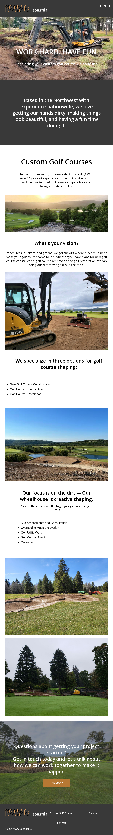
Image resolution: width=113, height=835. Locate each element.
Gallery (93, 813)
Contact (61, 823)
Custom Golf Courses (62, 813)
